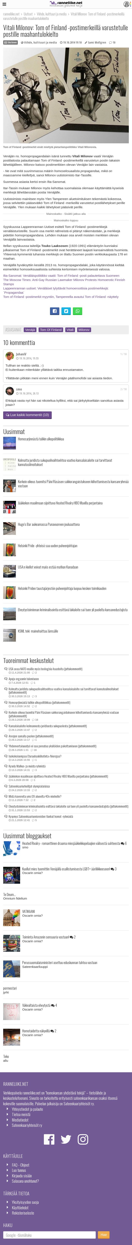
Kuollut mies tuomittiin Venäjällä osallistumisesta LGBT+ (69, 868)
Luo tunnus (19, 1170)
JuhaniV (21, 354)
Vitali (70, 329)
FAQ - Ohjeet (20, 1165)
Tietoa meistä (21, 1114)
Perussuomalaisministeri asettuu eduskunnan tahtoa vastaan (59, 962)
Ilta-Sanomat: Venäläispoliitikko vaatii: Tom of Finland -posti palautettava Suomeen (61, 275)
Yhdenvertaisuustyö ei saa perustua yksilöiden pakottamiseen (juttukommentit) (52, 746)
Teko (6, 1056)
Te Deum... (9, 894)
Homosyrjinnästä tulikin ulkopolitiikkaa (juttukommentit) (39, 702)
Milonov (84, 329)
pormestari (10, 988)
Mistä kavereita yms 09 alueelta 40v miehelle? (35, 796)
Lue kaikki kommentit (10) (27, 415)
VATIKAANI (28, 911)
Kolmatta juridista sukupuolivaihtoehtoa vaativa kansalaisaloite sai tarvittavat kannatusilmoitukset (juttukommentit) (64, 690)
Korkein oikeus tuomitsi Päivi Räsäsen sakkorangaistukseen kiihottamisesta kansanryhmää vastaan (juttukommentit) (64, 714)
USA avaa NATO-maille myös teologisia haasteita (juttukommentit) (45, 668)
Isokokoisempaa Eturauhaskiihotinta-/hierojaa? (35, 756)
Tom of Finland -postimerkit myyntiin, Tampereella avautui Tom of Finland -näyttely (61, 297)
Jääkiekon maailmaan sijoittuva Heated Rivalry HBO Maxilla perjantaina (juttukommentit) (58, 776)
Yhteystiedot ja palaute (27, 1109)
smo (19, 389)
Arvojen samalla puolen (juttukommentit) (31, 736)
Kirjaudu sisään (22, 1175)
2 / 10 (123, 389)
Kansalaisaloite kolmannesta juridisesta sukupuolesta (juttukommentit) (48, 725)
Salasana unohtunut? (25, 1181)
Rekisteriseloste (23, 1213)
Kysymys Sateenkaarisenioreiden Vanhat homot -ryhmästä (41, 816)
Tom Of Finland (51, 329)
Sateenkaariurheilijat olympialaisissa (29, 786)
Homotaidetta (39, 1030)
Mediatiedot (20, 1120)
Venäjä (30, 329)
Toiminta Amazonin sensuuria (49, 937)
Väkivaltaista (39, 1005)
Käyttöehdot (20, 1207)
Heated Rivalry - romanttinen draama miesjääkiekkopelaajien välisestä (74, 843)
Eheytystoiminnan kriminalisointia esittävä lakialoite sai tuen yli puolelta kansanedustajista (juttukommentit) (68, 806)
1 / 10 (123, 354)
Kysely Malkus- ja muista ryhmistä (27, 766)
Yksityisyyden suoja (25, 1202)
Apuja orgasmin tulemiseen (24, 678)
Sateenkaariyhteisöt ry (27, 1125)
